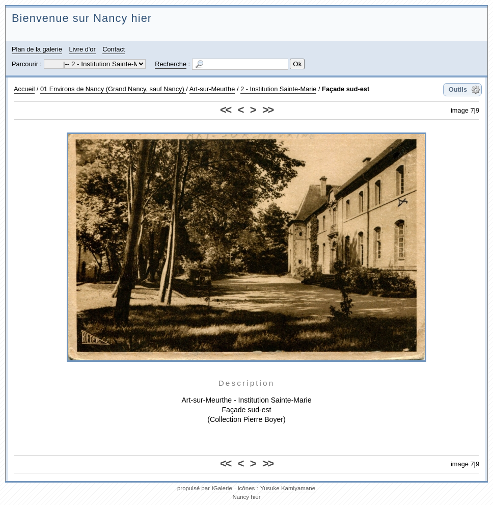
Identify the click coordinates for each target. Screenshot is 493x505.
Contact (113, 49)
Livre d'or (82, 49)
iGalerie (222, 488)
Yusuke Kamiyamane (287, 488)
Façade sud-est (345, 89)
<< (225, 109)
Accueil (24, 89)
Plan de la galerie (37, 49)
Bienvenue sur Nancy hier (82, 18)
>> (267, 109)
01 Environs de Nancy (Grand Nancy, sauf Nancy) (113, 89)
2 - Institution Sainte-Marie (278, 89)
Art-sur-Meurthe (212, 89)
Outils (458, 89)
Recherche (170, 64)
